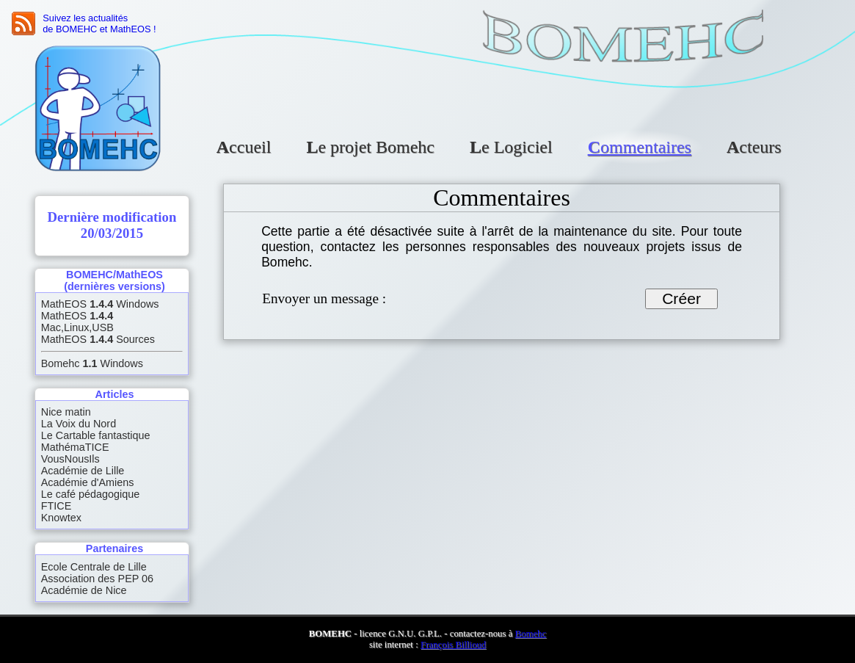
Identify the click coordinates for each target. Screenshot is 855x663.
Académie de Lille (83, 471)
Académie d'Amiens (87, 482)
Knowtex (61, 517)
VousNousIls (70, 459)
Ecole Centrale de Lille (94, 567)
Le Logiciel (511, 146)
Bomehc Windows (92, 363)
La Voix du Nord (78, 424)
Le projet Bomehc (370, 146)
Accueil (244, 146)
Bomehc (531, 633)
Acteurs (754, 146)
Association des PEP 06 (97, 578)
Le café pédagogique (90, 494)
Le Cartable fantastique (95, 435)
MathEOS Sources (98, 339)
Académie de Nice (84, 590)
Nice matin (66, 412)
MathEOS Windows (100, 304)
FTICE (56, 506)
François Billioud (453, 645)
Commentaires (639, 146)
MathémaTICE (75, 447)
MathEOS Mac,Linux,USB (77, 321)
